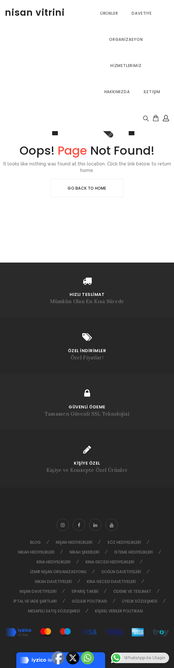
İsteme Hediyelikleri (133, 552)
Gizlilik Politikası (89, 601)
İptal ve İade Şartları (35, 601)
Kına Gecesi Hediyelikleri (110, 562)
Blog (35, 542)
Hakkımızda (117, 91)
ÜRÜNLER (109, 13)
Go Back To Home (87, 188)
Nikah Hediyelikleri (36, 552)
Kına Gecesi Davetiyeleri (111, 581)
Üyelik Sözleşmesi (139, 601)
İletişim (152, 91)
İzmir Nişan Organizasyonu (58, 571)
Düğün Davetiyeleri (121, 571)
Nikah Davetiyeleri (53, 581)
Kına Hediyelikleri (54, 562)
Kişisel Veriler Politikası (119, 611)
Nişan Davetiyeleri (38, 591)
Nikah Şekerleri (84, 552)
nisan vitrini (35, 12)
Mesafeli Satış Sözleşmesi (54, 611)
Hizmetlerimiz (125, 65)
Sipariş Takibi (84, 591)
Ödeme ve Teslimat (132, 591)
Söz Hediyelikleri (124, 542)
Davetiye (141, 13)
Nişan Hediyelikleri (74, 542)
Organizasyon (126, 39)
